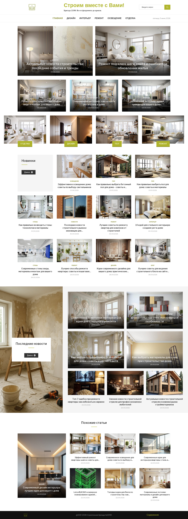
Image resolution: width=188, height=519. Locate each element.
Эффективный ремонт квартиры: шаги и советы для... (85, 458)
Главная (58, 18)
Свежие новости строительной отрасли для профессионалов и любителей (125, 402)
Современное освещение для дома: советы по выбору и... (120, 458)
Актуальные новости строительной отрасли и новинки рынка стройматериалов (164, 402)
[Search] (154, 7)
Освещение (115, 18)
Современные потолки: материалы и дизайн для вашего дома (155, 494)
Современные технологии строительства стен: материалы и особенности (154, 317)
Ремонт (99, 18)
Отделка (130, 18)
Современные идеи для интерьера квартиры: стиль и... (155, 458)
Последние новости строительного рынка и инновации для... (74, 228)
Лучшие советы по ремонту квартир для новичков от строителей (113, 228)
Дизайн (71, 18)
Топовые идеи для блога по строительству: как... (120, 493)
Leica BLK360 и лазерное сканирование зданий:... (85, 493)
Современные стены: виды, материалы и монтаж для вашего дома (35, 271)
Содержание (153, 515)
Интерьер (85, 18)
